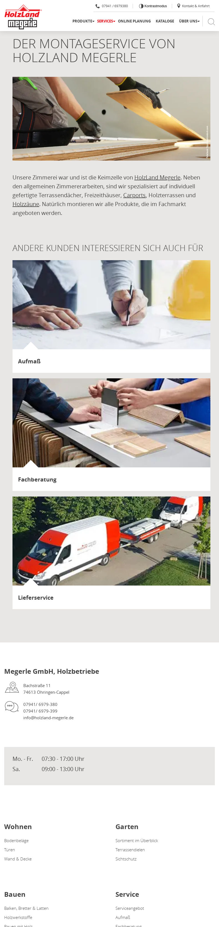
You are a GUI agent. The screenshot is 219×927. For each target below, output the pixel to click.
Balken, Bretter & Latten (26, 908)
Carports (134, 195)
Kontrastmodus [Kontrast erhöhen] (155, 6)
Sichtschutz (126, 859)
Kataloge (165, 21)
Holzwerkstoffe (18, 917)
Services (105, 21)
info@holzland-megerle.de (48, 717)
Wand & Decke (18, 859)
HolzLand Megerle (157, 177)
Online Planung (134, 21)
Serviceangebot (129, 908)
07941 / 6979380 (111, 6)
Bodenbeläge (16, 840)
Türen (9, 849)
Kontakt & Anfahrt (193, 6)
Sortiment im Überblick (136, 840)
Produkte (82, 21)
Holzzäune (25, 204)
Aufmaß (122, 917)
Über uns (188, 21)
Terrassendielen (130, 849)
